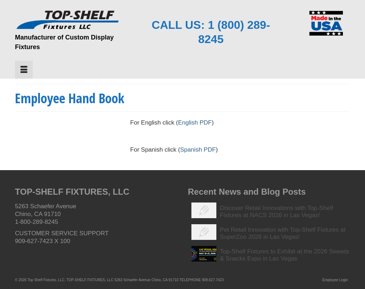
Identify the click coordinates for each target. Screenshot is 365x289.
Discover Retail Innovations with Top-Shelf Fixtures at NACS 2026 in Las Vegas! (276, 212)
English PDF (194, 122)
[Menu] (24, 70)
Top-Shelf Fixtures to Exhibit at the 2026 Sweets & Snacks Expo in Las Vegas (284, 255)
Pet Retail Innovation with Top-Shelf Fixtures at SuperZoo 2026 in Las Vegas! (282, 233)
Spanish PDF (198, 149)
